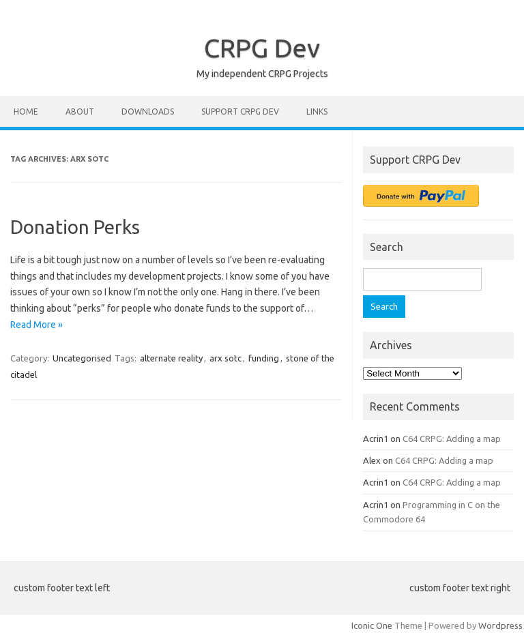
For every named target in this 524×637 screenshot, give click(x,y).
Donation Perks (75, 226)
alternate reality (171, 358)
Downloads (147, 111)
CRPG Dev (262, 47)
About (80, 111)
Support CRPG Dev (240, 111)
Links (317, 111)
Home (26, 111)
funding (263, 358)
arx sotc (225, 358)
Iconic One (371, 625)
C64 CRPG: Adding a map (452, 438)
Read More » (36, 324)
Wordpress (500, 625)
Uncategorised (82, 358)
